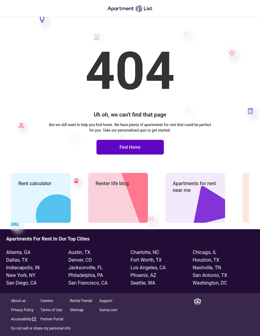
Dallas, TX (17, 260)
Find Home (129, 147)
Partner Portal (51, 319)
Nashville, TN (207, 268)
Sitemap (76, 310)
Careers (46, 301)
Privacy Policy (22, 310)
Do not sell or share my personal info (41, 328)
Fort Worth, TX (146, 260)
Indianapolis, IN (23, 268)
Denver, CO (80, 260)
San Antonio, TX (210, 275)
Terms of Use (51, 310)
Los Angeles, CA (148, 268)
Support (105, 301)
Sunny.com (108, 310)
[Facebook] (215, 301)
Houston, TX (206, 260)
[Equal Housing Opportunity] (197, 301)
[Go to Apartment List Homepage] (130, 8)
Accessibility (24, 319)
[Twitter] (233, 301)
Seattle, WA (142, 283)
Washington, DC (210, 283)
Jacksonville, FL (85, 268)
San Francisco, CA (87, 283)
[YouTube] (242, 301)
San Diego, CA (21, 283)
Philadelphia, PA (85, 275)
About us (18, 301)
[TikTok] (251, 301)
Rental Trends (81, 301)
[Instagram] (224, 301)
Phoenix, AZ (143, 275)
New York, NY (21, 275)
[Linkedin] (206, 301)
